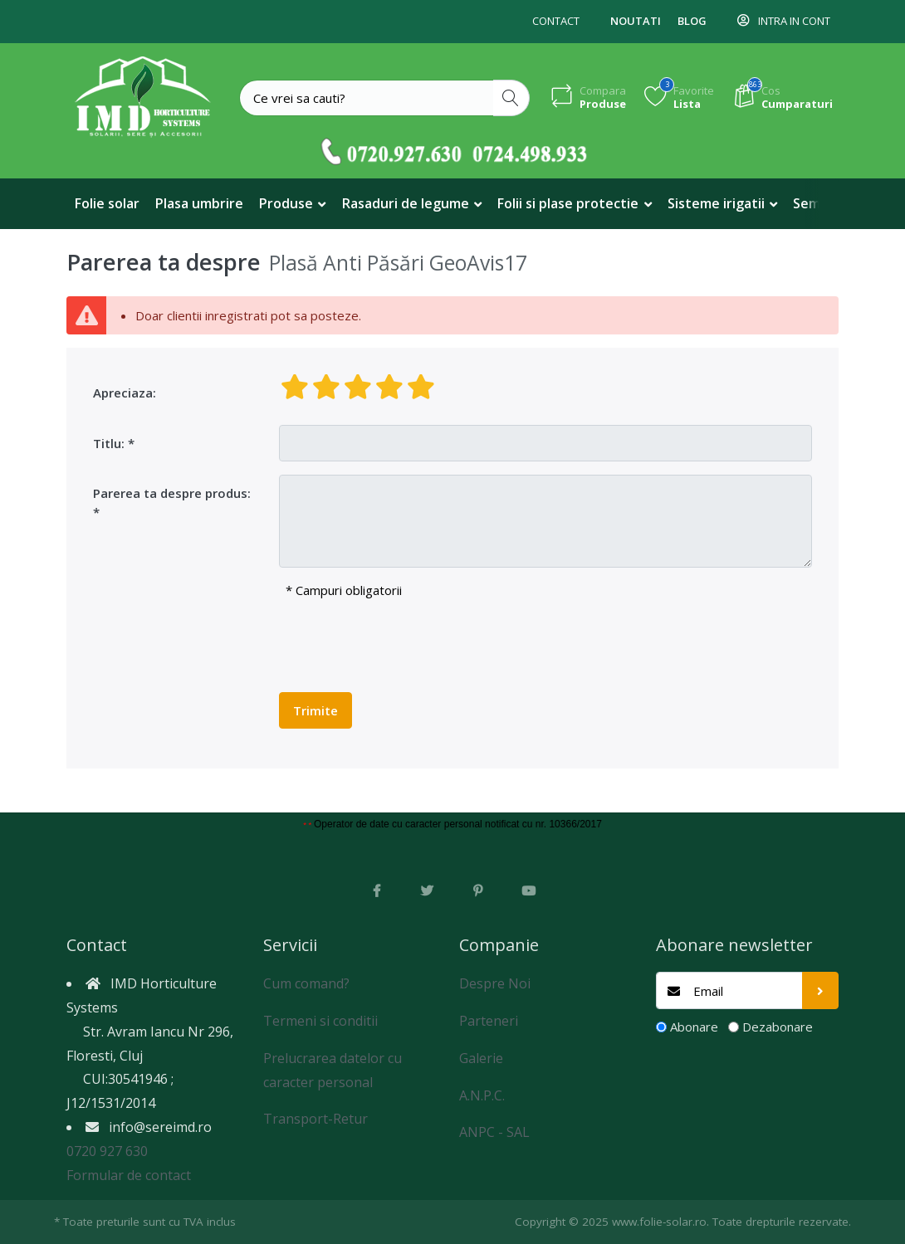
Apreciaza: (124, 392)
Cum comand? (306, 983)
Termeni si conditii (320, 1021)
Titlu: (109, 443)
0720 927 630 (107, 1151)
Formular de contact (128, 1175)
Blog (692, 20)
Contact (556, 20)
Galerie (481, 1058)
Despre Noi (495, 983)
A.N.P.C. (482, 1095)
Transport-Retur (315, 1119)
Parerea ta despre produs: (172, 493)
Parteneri (488, 1021)
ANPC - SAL (494, 1132)
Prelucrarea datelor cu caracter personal (332, 1070)
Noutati (635, 20)
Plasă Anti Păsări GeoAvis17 (398, 262)
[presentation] (405, 646)
